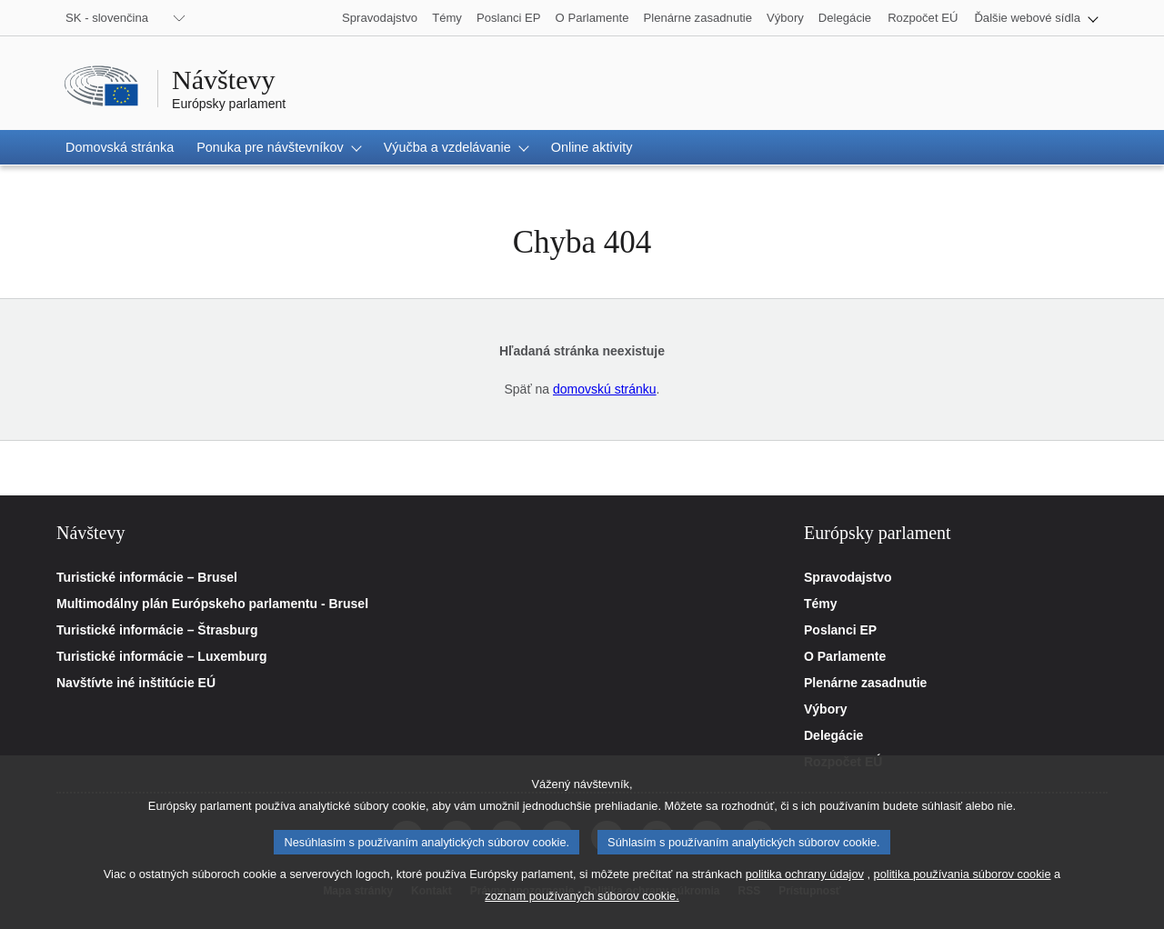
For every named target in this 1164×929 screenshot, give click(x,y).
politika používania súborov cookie (962, 887)
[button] (1036, 17)
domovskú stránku (605, 389)
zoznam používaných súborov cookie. (581, 909)
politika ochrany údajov (805, 887)
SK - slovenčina (106, 18)
